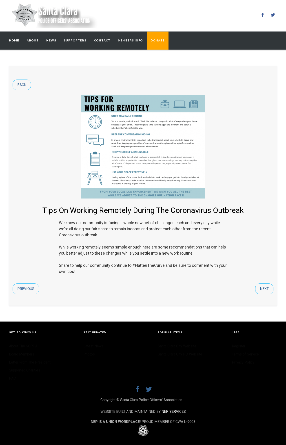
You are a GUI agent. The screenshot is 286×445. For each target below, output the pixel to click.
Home (14, 40)
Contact (102, 40)
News (51, 40)
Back (21, 85)
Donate (158, 40)
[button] (33, 41)
